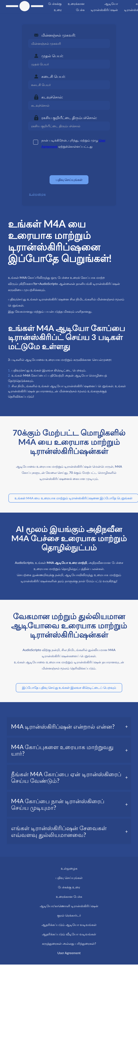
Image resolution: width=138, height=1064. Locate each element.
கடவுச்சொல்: (52, 97)
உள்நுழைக (37, 194)
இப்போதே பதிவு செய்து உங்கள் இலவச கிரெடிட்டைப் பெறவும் (69, 687)
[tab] (69, 726)
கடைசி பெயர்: (53, 76)
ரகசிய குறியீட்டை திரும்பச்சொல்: (69, 117)
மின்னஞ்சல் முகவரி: (58, 35)
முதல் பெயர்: (52, 56)
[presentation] (59, 162)
